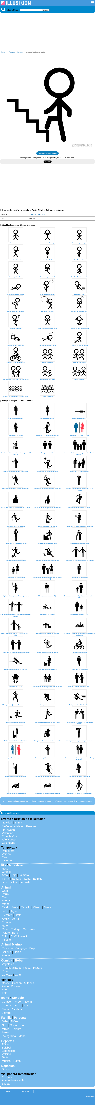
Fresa (26, 967)
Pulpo (32, 948)
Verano (6, 854)
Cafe (18, 974)
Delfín (17, 952)
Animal (6, 887)
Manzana (15, 967)
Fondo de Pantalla (13, 1080)
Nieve (14, 882)
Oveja (47, 907)
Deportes (7, 1041)
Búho (15, 932)
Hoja (13, 875)
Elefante (7, 915)
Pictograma (9, 1036)
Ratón (5, 925)
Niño (5, 1025)
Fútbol (6, 1044)
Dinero (6, 1069)
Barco (5, 989)
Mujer (5, 1029)
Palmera (24, 875)
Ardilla (6, 918)
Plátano (38, 967)
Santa (18, 822)
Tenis (5, 1057)
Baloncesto (9, 1050)
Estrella (37, 878)
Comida (6, 960)
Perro (5, 894)
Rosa (5, 868)
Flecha (28, 1001)
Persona (20, 1017)
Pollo (5, 936)
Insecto (6, 939)
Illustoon (3, 52)
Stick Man (19, 52)
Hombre (16, 1029)
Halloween (8, 829)
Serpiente (29, 929)
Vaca (15, 907)
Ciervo (37, 907)
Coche (6, 983)
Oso (4, 897)
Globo (17, 1005)
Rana (5, 929)
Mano (22, 1036)
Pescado (7, 948)
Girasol (6, 871)
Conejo (6, 922)
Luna (27, 878)
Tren (4, 992)
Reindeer (31, 826)
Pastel (6, 971)
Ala (26, 1005)
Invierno (7, 860)
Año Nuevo (9, 839)
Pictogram (12, 52)
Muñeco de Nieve (12, 826)
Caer (5, 857)
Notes (17, 1060)
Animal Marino (11, 944)
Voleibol (7, 1054)
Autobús (29, 983)
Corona (6, 1005)
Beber (19, 960)
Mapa (5, 1009)
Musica (6, 1060)
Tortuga (16, 929)
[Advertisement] (47, 32)
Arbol (5, 875)
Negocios (8, 1066)
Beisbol (6, 1047)
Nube (5, 882)
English (8, 1091)
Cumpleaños (9, 836)
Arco (18, 1001)
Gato (5, 890)
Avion (5, 986)
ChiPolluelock (19, 936)
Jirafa (18, 915)
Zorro (15, 918)
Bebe (5, 1021)
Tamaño (17, 878)
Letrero (6, 1012)
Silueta (6, 1083)
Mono (5, 903)
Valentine (7, 833)
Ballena (6, 952)
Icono (5, 997)
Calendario (8, 842)
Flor (4, 865)
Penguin (7, 955)
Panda (6, 900)
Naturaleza (15, 865)
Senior (6, 1032)
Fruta (5, 967)
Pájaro (6, 932)
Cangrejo (21, 948)
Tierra (5, 878)
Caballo (25, 907)
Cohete (15, 986)
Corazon (7, 1001)
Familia (6, 1017)
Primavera (8, 850)
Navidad (7, 822)
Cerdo (5, 907)
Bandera (17, 1009)
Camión (17, 983)
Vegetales (8, 964)
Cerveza (7, 974)
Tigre (14, 911)
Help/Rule (25, 1091)
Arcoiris (25, 882)
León (5, 911)
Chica (13, 1025)
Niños (14, 1021)
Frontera (7, 1077)
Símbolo (18, 997)
